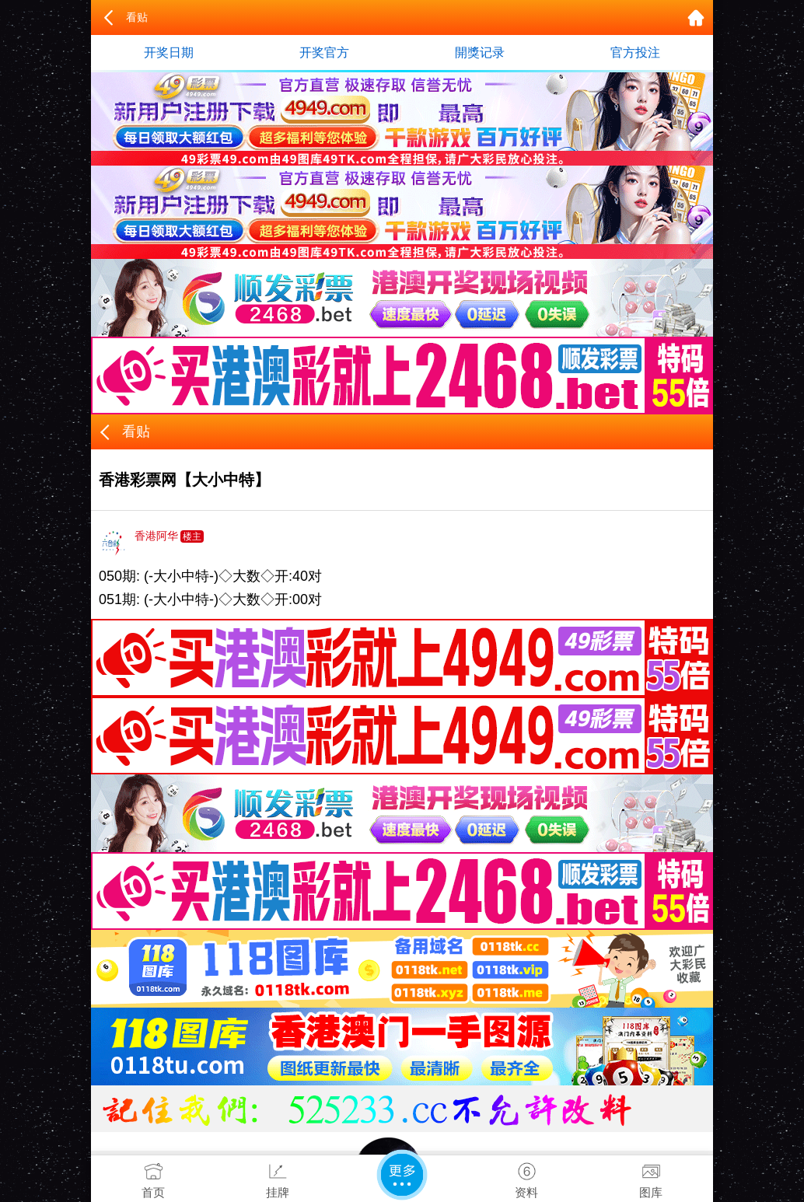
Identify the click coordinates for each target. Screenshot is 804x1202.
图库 (651, 1177)
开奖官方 (324, 52)
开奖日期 (169, 52)
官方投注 (635, 52)
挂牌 (277, 1177)
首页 (153, 1177)
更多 (402, 1175)
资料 (526, 1177)
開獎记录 (480, 52)
